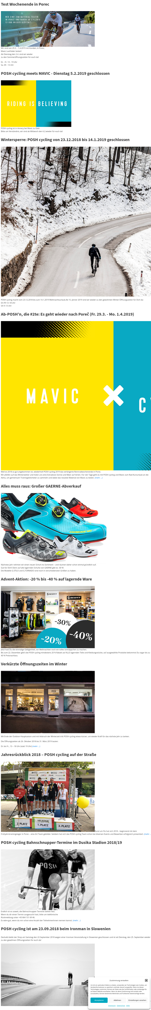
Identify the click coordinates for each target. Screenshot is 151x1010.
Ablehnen (117, 1000)
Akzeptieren (99, 1000)
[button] (146, 980)
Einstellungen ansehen (137, 1000)
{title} (128, 1006)
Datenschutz (121, 1006)
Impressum (112, 1006)
